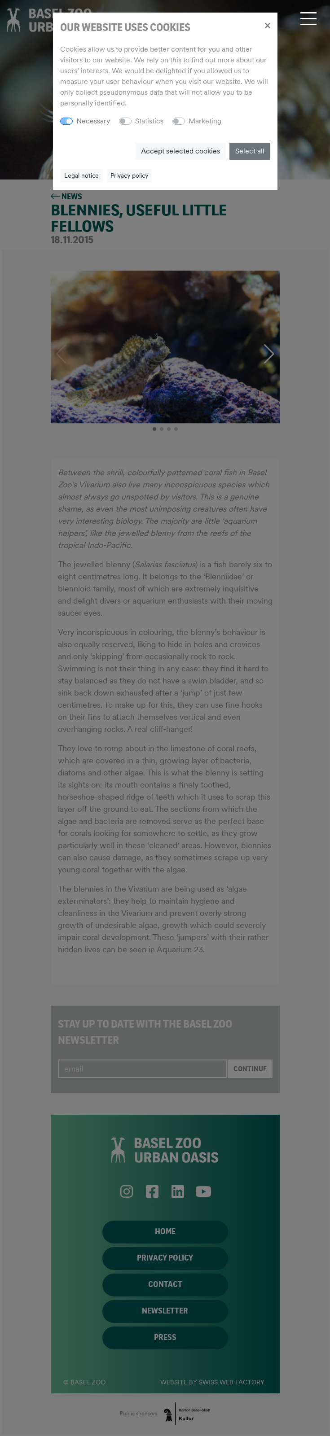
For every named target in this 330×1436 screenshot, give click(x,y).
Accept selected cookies (180, 151)
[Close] (267, 25)
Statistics (149, 121)
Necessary (93, 121)
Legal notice (81, 175)
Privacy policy (129, 175)
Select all (249, 151)
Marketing (205, 121)
